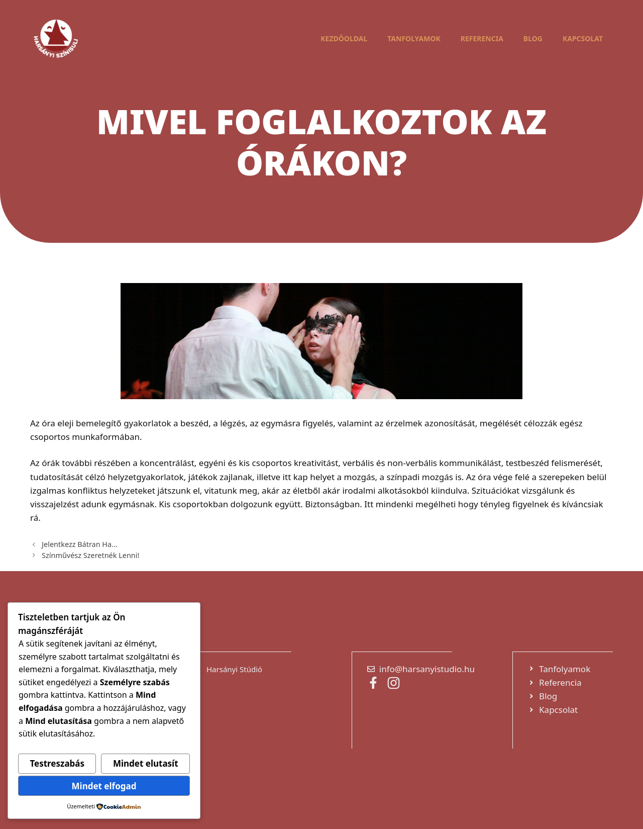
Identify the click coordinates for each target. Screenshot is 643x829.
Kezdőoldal (343, 38)
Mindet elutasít (145, 763)
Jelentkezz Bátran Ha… (79, 544)
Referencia (482, 38)
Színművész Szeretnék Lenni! (90, 555)
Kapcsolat (583, 38)
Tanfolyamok (414, 38)
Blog (533, 38)
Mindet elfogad (104, 786)
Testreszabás (57, 763)
